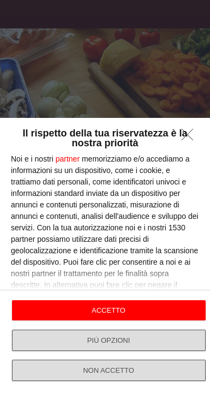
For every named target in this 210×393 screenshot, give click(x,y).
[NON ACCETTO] (190, 137)
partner (68, 159)
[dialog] (105, 255)
